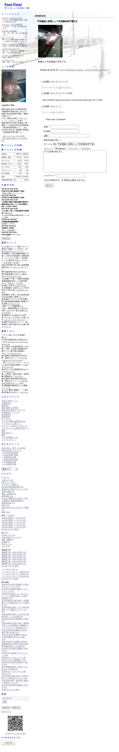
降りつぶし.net (8, 37)
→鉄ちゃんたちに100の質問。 (14, 136)
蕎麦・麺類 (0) (7, 540)
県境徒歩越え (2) (8, 503)
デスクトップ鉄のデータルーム (14, 426)
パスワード (50, 178)
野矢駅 (23, 286)
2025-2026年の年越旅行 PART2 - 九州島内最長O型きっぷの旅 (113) (15, 637)
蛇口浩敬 (16, 286)
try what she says (14, 353)
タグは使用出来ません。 (75, 162)
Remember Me (51, 140)
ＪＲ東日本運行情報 (10, 455)
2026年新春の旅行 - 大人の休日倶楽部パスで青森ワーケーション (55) (15, 609)
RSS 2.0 (6, 238)
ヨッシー (22, 297)
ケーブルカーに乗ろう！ (12, 424)
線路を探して (7, 433)
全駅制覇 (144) (7, 496)
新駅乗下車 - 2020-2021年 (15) (14, 557)
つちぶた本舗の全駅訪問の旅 (13, 421)
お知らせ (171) (7, 480)
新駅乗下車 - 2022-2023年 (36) (14, 554)
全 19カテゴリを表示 (10, 529)
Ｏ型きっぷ (13, 121)
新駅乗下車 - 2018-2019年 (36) (14, 559)
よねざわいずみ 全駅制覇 (12, 25)
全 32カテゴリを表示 (10, 566)
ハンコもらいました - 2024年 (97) (15, 574)
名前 (47, 127)
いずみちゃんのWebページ (12, 55)
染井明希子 (8, 263)
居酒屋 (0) (6, 542)
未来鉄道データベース (11, 412)
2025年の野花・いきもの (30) (13, 518)
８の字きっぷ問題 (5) (10, 485)
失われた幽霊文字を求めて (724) (15, 498)
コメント (49, 148)
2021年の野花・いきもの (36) (13, 527)
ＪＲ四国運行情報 (9, 462)
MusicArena (10, 372)
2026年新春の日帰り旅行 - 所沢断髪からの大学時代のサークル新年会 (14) (15, 603)
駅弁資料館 (6, 414)
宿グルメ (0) (6, 544)
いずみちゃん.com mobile (15, 733)
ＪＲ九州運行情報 (9, 464)
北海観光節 (6, 403)
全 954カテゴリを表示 (11, 690)
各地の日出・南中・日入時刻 (13, 448)
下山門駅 (19, 283)
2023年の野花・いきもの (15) (13, 522)
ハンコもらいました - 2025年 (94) (15, 572)
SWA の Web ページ (10, 401)
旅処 (3, 435)
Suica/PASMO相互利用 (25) (12, 487)
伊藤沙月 (11, 283)
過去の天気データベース (12, 450)
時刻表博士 (6, 417)
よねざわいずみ (17, 267)
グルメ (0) (6, 546)
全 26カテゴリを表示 (10, 579)
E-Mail (47, 131)
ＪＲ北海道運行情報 (10, 453)
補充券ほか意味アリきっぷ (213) (15, 489)
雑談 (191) (6, 505)
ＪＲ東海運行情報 (9, 457)
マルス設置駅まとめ (10, 437)
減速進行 (5, 405)
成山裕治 (20, 290)
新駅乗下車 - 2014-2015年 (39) (14, 564)
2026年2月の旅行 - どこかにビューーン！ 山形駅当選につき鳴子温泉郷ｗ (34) (15, 596)
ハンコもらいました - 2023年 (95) (15, 576)
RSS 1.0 (6, 708)
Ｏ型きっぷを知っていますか (13, 44)
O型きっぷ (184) (8, 482)
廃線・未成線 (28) (9, 494)
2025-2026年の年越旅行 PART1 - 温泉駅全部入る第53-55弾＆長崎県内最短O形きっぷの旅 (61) (15, 644)
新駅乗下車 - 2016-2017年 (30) (14, 561)
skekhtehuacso (15, 276)
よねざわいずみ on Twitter (12, 18)
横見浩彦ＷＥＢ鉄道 (10, 408)
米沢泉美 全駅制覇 (9, 31)
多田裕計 (7, 313)
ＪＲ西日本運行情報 (10, 459)
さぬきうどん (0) (8, 535)
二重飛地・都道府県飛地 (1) (13, 501)
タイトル (48, 144)
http (5, 337)
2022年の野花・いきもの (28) (13, 525)
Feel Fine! (13, 5)
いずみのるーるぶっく (11, 49)
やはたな (7, 327)
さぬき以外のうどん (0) (11, 537)
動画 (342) (6, 512)
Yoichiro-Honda (13, 304)
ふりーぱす (6, 388)
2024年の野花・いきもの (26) (13, 520)
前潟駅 (16, 263)
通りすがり (21, 320)
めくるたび (6, 419)
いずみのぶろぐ (8, 60)
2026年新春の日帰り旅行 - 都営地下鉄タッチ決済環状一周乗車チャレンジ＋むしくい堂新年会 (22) (15, 625)
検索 (4, 694)
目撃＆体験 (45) (8, 491)
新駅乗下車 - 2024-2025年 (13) (14, 552)
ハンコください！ (9, 439)
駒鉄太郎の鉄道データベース (13, 410)
